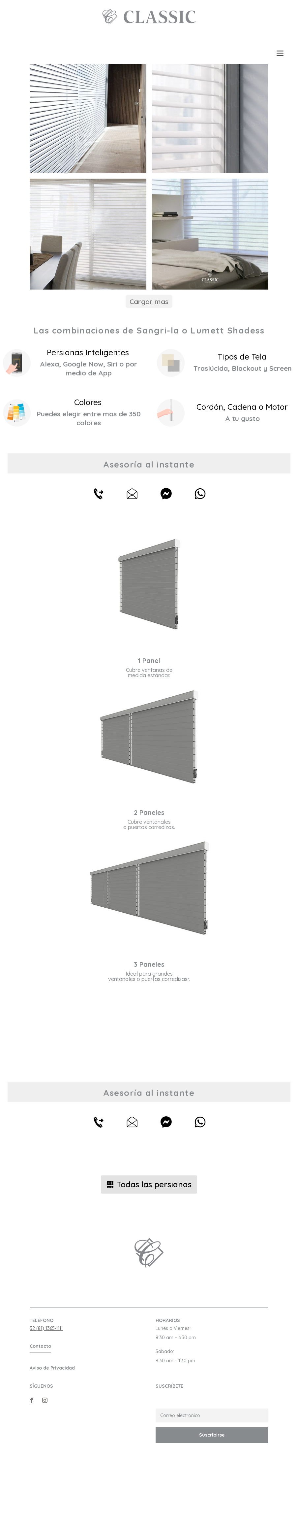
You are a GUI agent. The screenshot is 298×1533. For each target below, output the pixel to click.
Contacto (40, 1410)
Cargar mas (149, 365)
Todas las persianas (154, 1248)
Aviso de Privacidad (52, 1432)
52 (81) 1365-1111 (46, 1392)
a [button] (280, 53)
